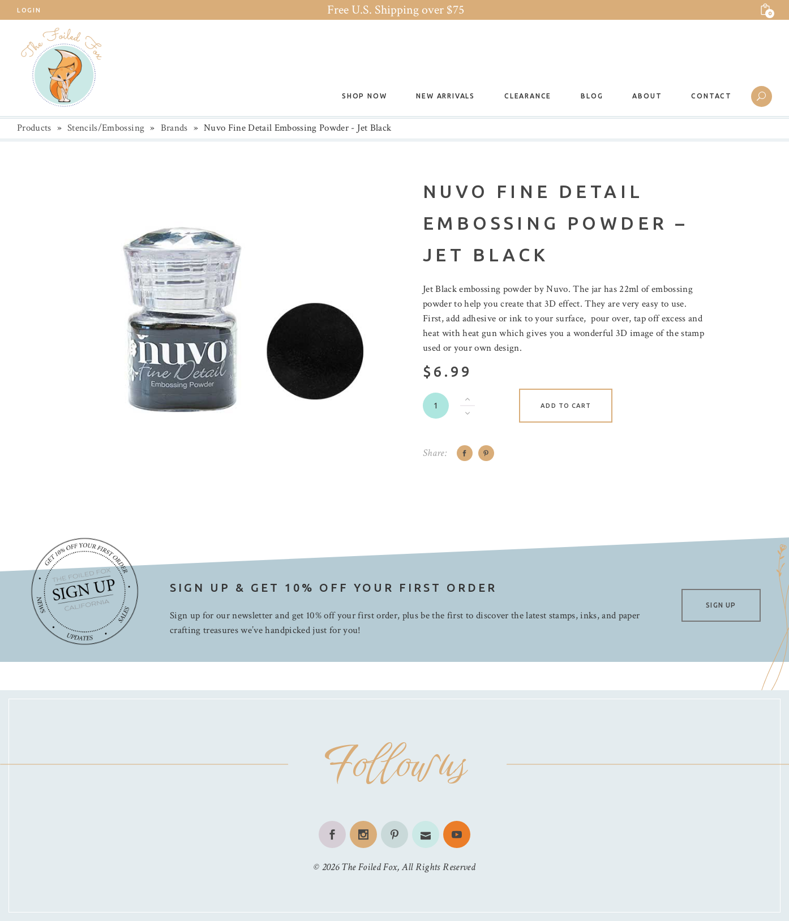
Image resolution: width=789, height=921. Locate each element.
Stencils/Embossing (105, 128)
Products (34, 128)
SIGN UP (721, 605)
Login (29, 10)
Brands (174, 128)
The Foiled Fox (369, 866)
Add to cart (566, 405)
